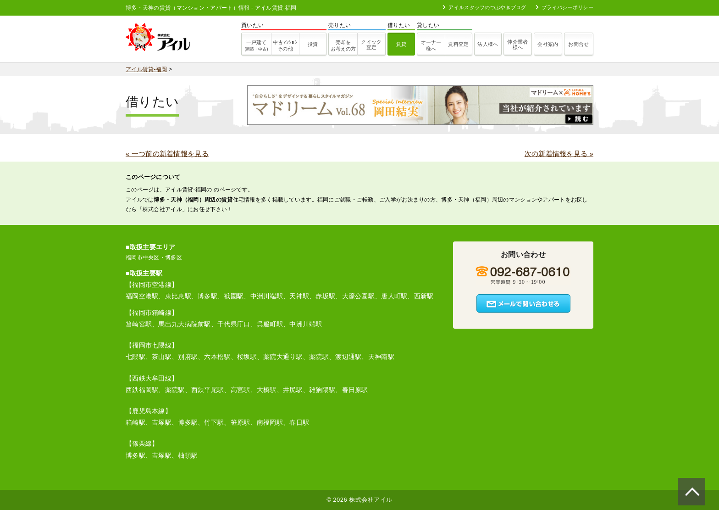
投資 (313, 44)
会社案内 (547, 44)
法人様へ (487, 44)
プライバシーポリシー (564, 7)
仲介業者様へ (517, 44)
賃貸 (401, 44)
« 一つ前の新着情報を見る (167, 153)
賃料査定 (458, 44)
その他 (285, 45)
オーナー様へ (431, 45)
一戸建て (256, 45)
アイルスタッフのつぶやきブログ (484, 7)
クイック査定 (371, 44)
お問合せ (578, 44)
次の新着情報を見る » (559, 153)
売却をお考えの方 (343, 45)
